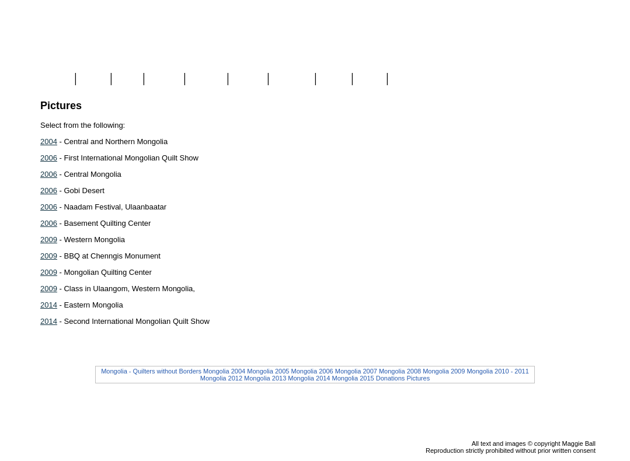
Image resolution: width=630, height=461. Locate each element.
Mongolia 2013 (265, 378)
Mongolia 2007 (356, 371)
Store (93, 79)
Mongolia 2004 (224, 371)
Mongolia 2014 (309, 378)
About (334, 79)
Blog (127, 79)
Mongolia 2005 (268, 371)
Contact (408, 79)
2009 (48, 239)
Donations (390, 378)
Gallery (164, 79)
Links (369, 79)
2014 (48, 305)
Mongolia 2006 (312, 371)
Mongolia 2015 (353, 378)
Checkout (578, 106)
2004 (48, 141)
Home (56, 79)
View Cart (578, 95)
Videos (247, 79)
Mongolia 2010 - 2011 (497, 371)
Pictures (418, 378)
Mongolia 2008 (400, 371)
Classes (206, 79)
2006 (48, 157)
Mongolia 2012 (221, 378)
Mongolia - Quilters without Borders (151, 371)
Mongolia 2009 (444, 371)
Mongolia (291, 79)
